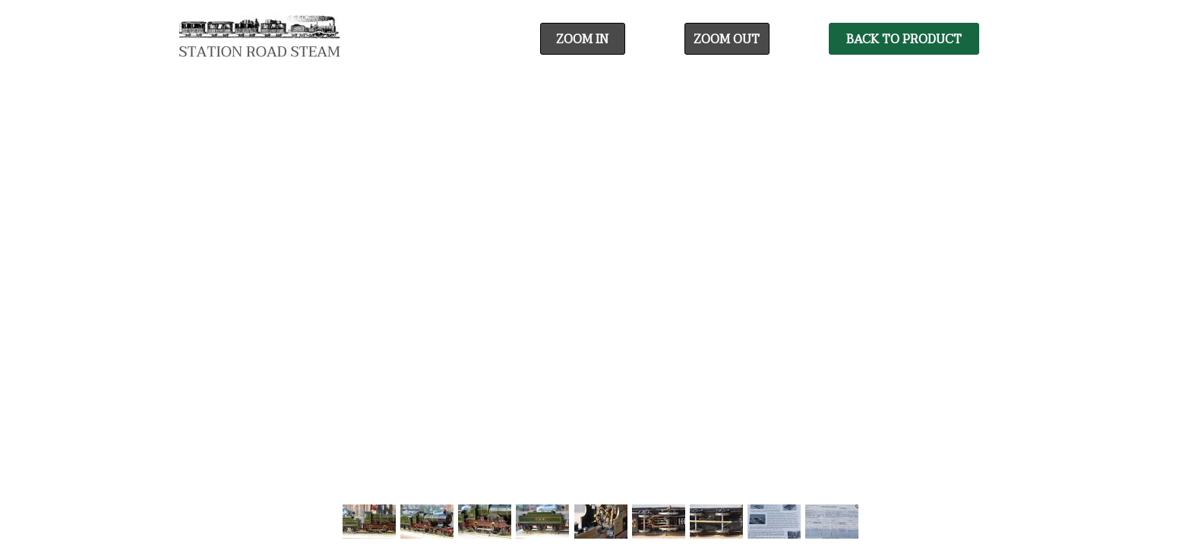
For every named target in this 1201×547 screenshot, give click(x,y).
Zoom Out (727, 39)
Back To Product (904, 39)
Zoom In (582, 39)
